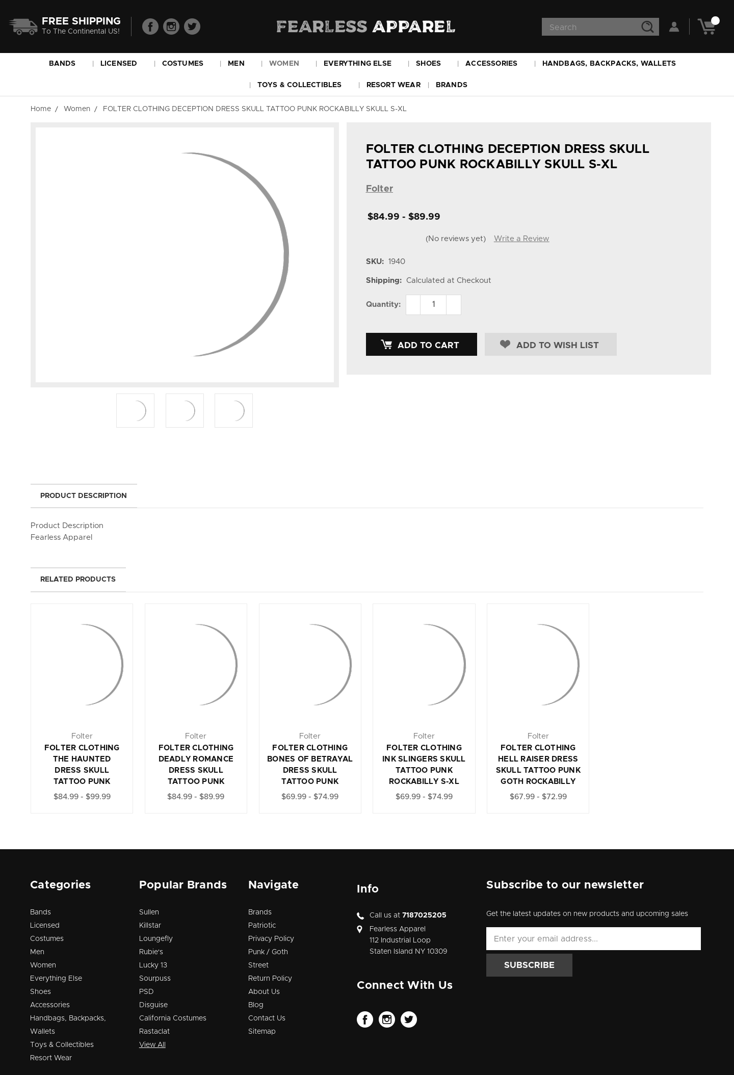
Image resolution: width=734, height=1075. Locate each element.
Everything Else (362, 63)
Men (241, 63)
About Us (264, 991)
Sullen (149, 912)
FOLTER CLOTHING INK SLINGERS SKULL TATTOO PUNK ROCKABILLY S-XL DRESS (424, 770)
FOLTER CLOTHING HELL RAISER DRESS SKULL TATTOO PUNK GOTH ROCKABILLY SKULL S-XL (538, 770)
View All (152, 1044)
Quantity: (383, 304)
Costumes (187, 63)
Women (288, 63)
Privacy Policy (271, 938)
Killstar (150, 925)
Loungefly (156, 938)
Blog (256, 1005)
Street (258, 965)
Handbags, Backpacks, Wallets (614, 63)
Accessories (496, 63)
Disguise (153, 1005)
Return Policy (270, 978)
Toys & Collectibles (304, 85)
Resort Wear (393, 85)
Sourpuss (155, 978)
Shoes (433, 63)
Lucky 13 (153, 965)
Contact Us (266, 1018)
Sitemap (262, 1031)
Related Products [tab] (78, 579)
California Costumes (172, 1018)
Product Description (83, 496)
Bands (67, 63)
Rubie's (151, 952)
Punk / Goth (268, 952)
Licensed (123, 63)
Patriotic (262, 925)
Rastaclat (154, 1031)
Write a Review (521, 239)
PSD (146, 991)
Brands (456, 85)
